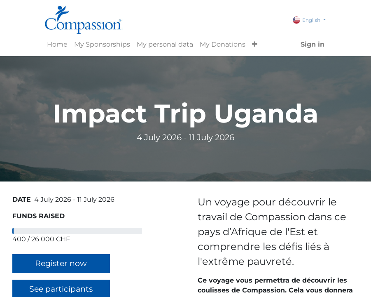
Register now (61, 263)
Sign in (312, 44)
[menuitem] (57, 44)
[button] (255, 44)
